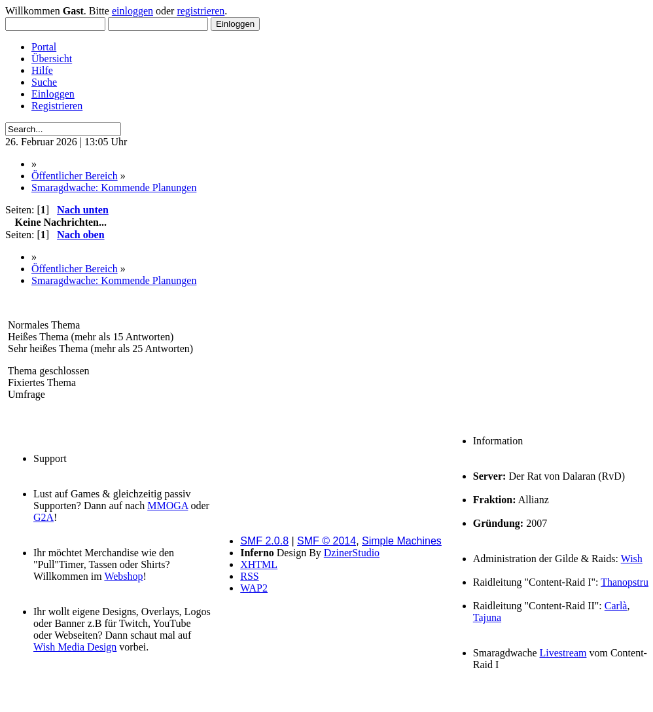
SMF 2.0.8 (264, 540)
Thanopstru (624, 582)
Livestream (563, 652)
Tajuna (487, 617)
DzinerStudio (351, 552)
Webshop (123, 576)
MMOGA (167, 505)
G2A (43, 517)
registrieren (200, 10)
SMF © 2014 (326, 540)
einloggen (132, 10)
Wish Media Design (74, 646)
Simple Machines (402, 540)
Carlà (616, 605)
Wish (632, 558)
